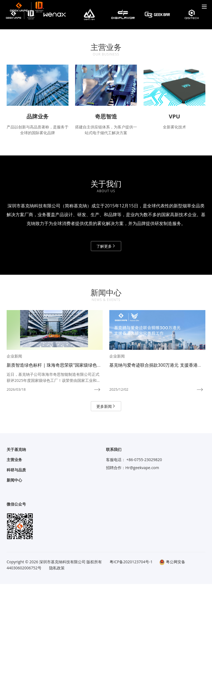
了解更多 (106, 352)
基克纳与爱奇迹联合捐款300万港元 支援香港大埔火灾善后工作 (155, 474)
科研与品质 (16, 575)
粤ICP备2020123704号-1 (131, 667)
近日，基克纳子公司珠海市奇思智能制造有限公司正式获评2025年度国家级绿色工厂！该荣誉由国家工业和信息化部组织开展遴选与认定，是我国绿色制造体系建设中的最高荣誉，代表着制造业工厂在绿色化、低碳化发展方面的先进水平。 (53, 484)
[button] (99, 94)
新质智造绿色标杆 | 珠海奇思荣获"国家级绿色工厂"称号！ (54, 474)
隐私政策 (57, 673)
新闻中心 (14, 586)
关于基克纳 (16, 555)
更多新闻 (106, 512)
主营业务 (14, 565)
